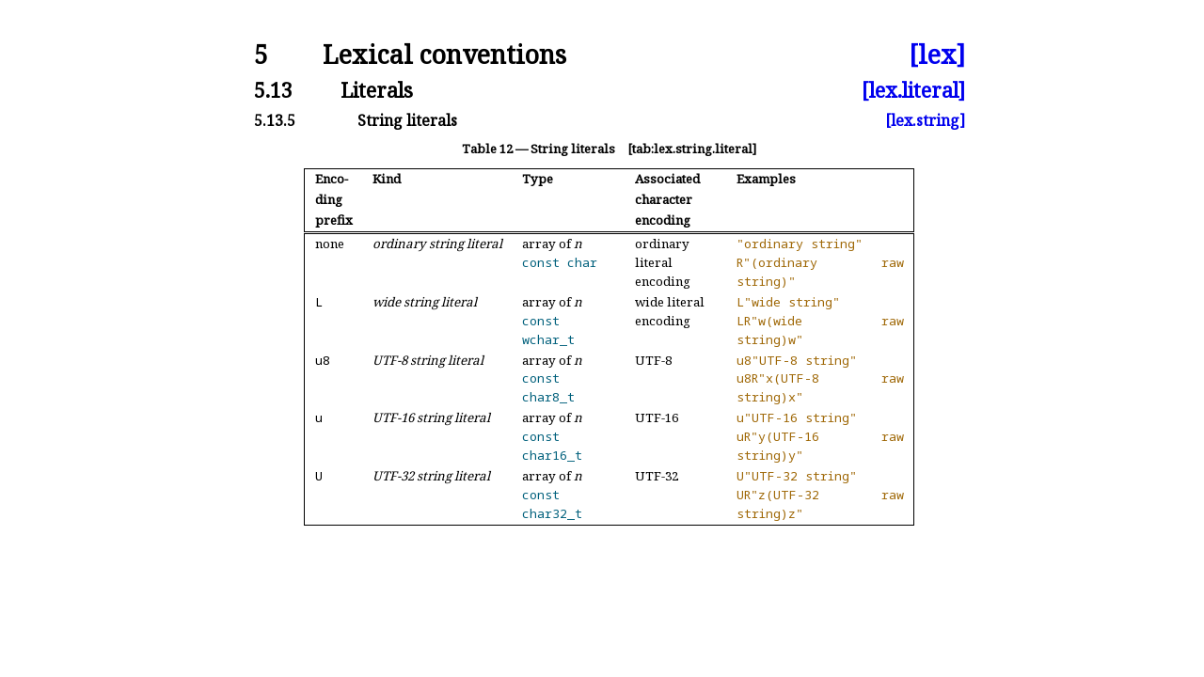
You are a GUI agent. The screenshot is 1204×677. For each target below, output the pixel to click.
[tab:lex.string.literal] (691, 148)
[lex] (937, 55)
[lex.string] (925, 120)
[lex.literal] (913, 90)
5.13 (273, 90)
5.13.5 (274, 120)
